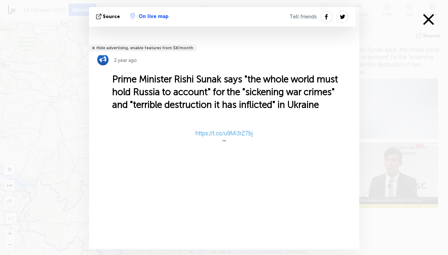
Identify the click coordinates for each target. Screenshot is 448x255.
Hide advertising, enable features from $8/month (144, 48)
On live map (149, 16)
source (109, 16)
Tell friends (303, 16)
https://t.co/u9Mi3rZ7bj (224, 133)
